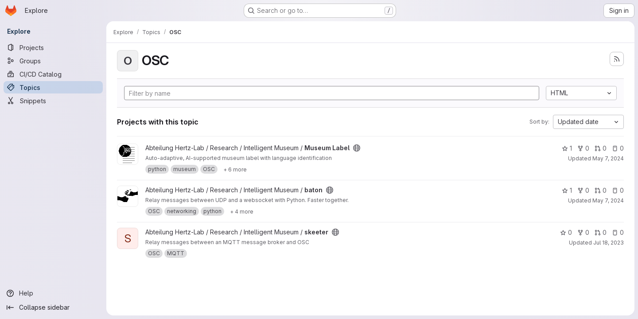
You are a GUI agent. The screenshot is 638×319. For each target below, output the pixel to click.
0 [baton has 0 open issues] (618, 190)
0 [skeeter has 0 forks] (583, 232)
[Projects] (53, 47)
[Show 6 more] (235, 169)
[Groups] (53, 60)
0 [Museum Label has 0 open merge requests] (601, 148)
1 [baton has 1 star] (567, 190)
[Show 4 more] (241, 211)
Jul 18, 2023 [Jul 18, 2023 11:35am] (608, 242)
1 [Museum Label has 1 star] (567, 148)
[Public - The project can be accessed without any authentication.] (356, 148)
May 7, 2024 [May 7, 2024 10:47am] (608, 158)
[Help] (53, 293)
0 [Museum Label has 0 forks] (583, 148)
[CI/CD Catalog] (53, 74)
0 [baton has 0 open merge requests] (601, 190)
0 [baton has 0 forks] (583, 190)
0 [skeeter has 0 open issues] (618, 232)
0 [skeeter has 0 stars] (566, 232)
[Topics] (53, 87)
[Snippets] (53, 100)
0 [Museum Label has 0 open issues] (618, 148)
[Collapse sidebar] (53, 307)
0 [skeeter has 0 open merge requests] (601, 232)
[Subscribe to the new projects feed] (617, 59)
